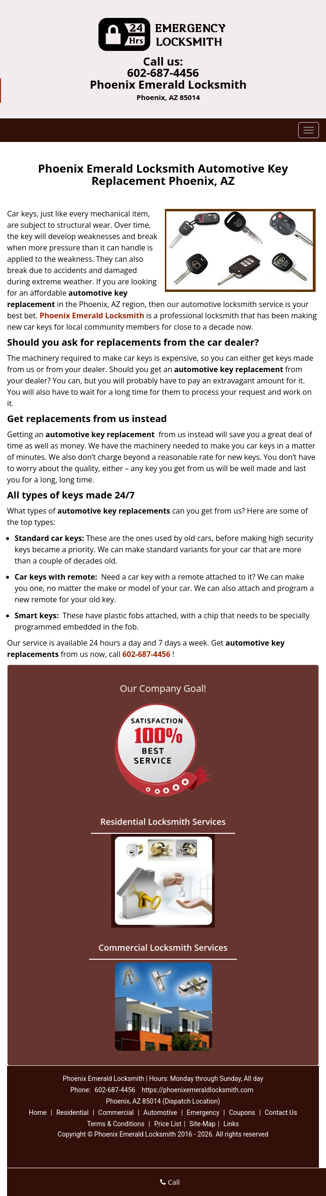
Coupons (242, 1112)
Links (231, 1124)
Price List (167, 1124)
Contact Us (281, 1112)
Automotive (160, 1112)
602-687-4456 (163, 72)
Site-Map (202, 1124)
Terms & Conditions (116, 1124)
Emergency (203, 1112)
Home (38, 1112)
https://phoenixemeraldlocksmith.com (197, 1090)
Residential (72, 1112)
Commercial (116, 1112)
